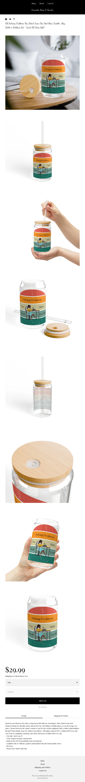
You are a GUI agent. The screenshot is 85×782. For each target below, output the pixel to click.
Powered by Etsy (42, 778)
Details (23, 716)
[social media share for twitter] (10, 19)
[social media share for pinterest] (14, 19)
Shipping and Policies (42, 767)
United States (19, 676)
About (41, 3)
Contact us (42, 771)
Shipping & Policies (61, 716)
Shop (34, 3)
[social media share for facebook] (6, 19)
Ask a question (42, 707)
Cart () (50, 3)
